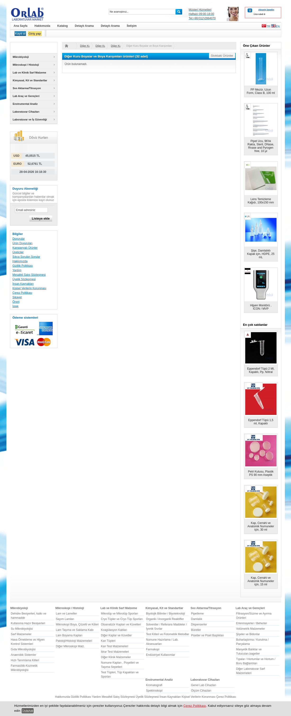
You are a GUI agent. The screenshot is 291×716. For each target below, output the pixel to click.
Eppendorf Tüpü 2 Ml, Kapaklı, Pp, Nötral (260, 370)
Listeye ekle (41, 218)
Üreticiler (18, 252)
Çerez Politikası (22, 292)
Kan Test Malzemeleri (114, 646)
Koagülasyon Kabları (114, 630)
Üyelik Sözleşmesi (24, 279)
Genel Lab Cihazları (203, 685)
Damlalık (196, 619)
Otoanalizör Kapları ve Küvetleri (121, 624)
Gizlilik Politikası (23, 265)
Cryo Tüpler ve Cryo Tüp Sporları (122, 619)
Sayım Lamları (65, 619)
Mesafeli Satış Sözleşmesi (29, 274)
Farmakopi (153, 649)
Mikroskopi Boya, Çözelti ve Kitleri (77, 624)
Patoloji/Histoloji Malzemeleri (74, 641)
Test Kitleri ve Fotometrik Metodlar (167, 634)
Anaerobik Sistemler (23, 654)
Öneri (16, 301)
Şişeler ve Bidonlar (248, 634)
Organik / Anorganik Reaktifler (165, 619)
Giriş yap (35, 33)
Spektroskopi (154, 690)
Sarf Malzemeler (21, 634)
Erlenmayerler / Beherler (251, 623)
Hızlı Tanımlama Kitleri (25, 660)
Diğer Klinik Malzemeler (116, 657)
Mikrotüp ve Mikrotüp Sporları (119, 613)
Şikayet (17, 297)
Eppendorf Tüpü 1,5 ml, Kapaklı (260, 421)
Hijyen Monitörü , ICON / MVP (260, 307)
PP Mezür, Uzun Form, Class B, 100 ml (261, 91)
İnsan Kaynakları (23, 283)
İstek (15, 306)
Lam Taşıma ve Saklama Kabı (75, 630)
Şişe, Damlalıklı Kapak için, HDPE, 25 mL (260, 254)
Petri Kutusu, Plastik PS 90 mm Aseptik (260, 473)
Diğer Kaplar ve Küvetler (116, 635)
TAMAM (27, 710)
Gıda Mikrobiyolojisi (23, 649)
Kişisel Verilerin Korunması (29, 288)
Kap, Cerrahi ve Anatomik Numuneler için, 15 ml (260, 581)
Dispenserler (199, 624)
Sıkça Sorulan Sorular (26, 256)
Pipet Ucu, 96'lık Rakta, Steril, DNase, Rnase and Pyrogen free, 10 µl (260, 146)
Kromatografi (154, 685)
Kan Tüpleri (108, 641)
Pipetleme (197, 613)
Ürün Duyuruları (23, 243)
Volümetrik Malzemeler (250, 628)
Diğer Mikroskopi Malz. (70, 646)
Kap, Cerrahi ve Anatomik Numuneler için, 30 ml (260, 526)
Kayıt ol (20, 33)
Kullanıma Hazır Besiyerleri (28, 623)
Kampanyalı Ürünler (25, 247)
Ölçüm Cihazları (201, 690)
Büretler (196, 630)
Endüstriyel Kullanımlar (160, 654)
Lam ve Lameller (66, 613)
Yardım (17, 270)
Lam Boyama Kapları (69, 635)
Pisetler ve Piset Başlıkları (207, 635)
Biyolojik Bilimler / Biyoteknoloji (165, 613)
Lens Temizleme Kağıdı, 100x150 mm (261, 200)
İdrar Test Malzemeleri (115, 651)
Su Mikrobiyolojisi (22, 628)
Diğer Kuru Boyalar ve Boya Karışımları (85, 45)
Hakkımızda (20, 261)
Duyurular (19, 238)
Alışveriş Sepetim (266, 10)
